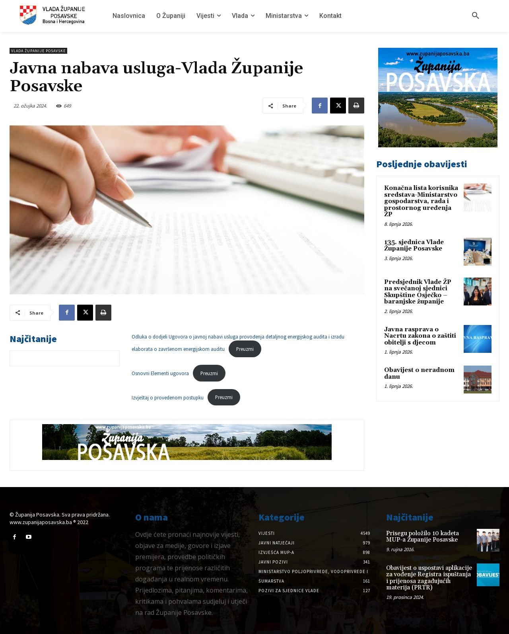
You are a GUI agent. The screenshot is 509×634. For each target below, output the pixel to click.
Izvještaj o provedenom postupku (168, 397)
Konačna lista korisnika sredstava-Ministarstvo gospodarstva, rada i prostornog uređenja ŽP (421, 201)
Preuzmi (245, 349)
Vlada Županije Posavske (38, 51)
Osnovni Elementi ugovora (160, 373)
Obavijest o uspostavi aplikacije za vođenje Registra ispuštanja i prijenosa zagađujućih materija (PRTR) (429, 578)
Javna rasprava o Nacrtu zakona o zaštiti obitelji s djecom (420, 336)
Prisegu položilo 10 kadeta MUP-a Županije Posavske (422, 537)
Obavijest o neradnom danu (419, 373)
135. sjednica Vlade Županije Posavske (414, 246)
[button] (476, 16)
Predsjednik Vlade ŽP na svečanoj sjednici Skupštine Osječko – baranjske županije (417, 292)
